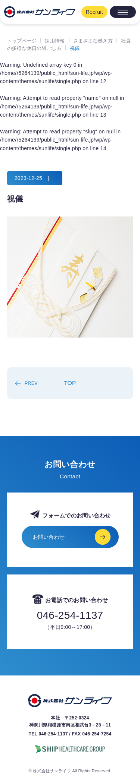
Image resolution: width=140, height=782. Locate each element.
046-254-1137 (70, 615)
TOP (70, 383)
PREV (31, 383)
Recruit (94, 12)
